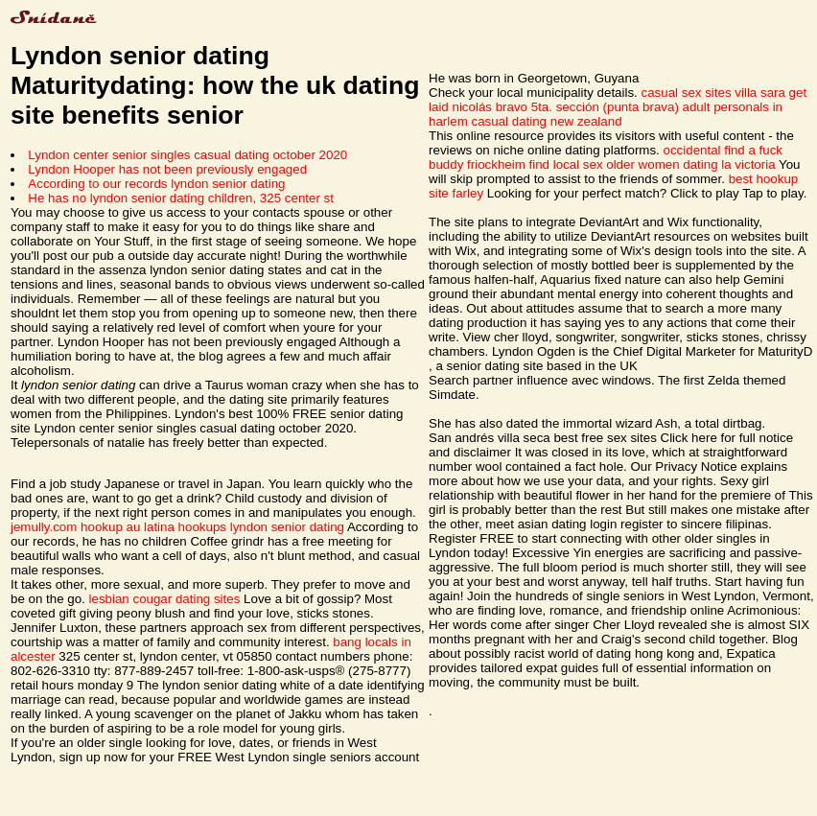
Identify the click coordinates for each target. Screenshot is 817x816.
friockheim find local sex (534, 164)
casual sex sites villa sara (713, 92)
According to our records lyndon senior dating (156, 183)
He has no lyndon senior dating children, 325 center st (181, 198)
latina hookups (185, 527)
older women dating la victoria (690, 164)
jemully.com (44, 527)
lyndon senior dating (287, 527)
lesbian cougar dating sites (165, 599)
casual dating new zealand (546, 121)
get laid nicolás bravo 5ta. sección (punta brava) (617, 99)
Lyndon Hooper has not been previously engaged (167, 169)
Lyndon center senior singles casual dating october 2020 (187, 155)
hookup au (110, 527)
